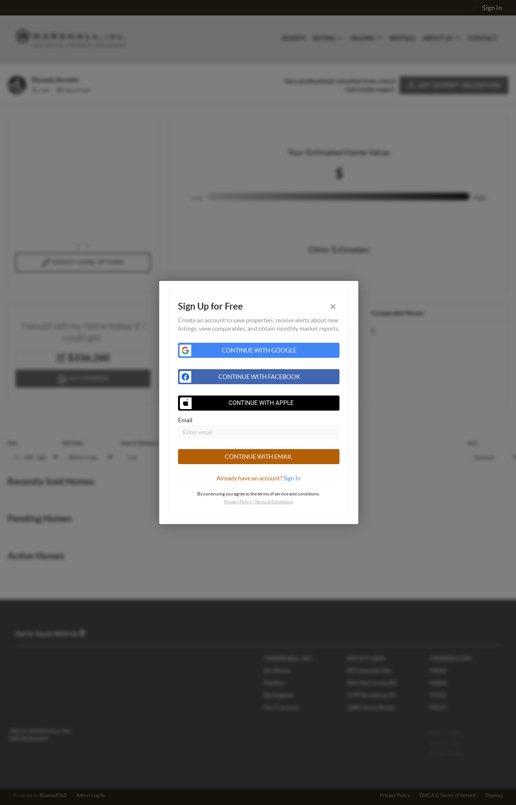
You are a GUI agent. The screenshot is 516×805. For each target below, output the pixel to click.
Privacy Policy (238, 501)
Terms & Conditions (274, 501)
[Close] (333, 306)
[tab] (258, 478)
